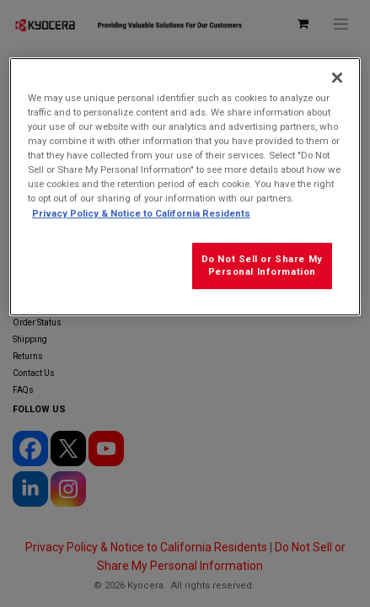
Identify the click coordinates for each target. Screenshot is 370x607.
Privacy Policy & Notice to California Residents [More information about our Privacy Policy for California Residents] (141, 213)
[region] (185, 186)
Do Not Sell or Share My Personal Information (262, 265)
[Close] (337, 77)
